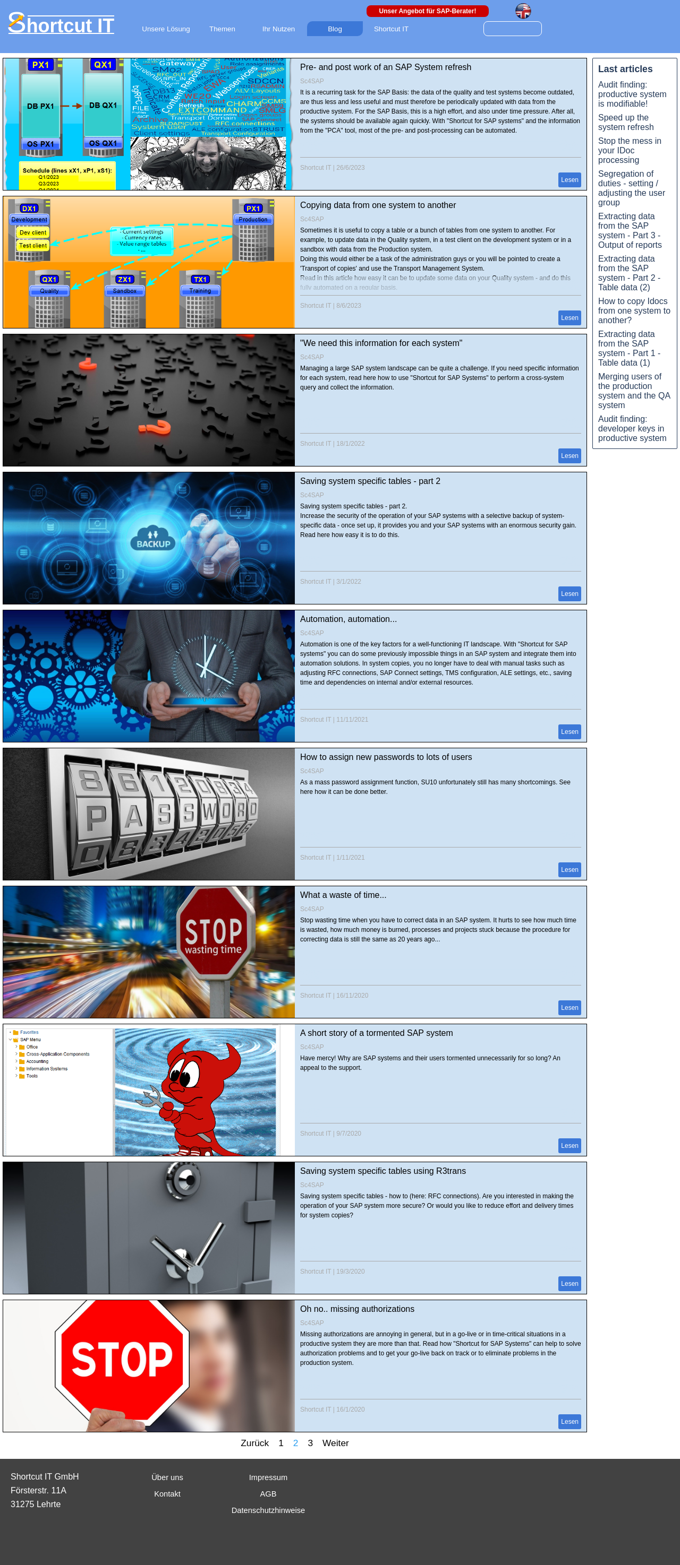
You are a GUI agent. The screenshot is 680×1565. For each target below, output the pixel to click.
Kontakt (167, 1494)
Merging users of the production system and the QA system (634, 391)
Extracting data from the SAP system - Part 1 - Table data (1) (629, 348)
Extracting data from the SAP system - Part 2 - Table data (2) (629, 273)
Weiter (335, 1443)
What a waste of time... (343, 895)
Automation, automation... (348, 619)
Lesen (570, 180)
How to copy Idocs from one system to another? (634, 311)
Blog (335, 29)
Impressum (268, 1477)
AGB (268, 1494)
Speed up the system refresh (626, 122)
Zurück (255, 1443)
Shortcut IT (315, 167)
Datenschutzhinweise (268, 1510)
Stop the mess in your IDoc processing (629, 150)
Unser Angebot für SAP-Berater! (428, 11)
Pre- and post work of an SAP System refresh (386, 67)
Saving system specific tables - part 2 (370, 481)
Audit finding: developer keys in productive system (632, 428)
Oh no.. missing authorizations (357, 1308)
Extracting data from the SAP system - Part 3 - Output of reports (630, 230)
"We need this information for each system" (381, 343)
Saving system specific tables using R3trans (383, 1170)
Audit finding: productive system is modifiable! (632, 94)
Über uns (167, 1477)
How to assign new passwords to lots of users (386, 757)
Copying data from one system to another (378, 205)
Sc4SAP (312, 81)
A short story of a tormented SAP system (376, 1032)
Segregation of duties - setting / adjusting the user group (631, 188)
